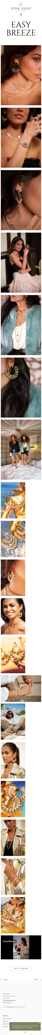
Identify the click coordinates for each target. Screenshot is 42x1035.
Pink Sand (10, 1007)
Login (5, 1026)
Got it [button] (25, 1032)
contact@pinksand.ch (9, 1000)
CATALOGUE (7, 1018)
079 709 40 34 (7, 1002)
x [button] (39, 1023)
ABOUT (5, 1021)
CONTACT (6, 1024)
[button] (21, 14)
